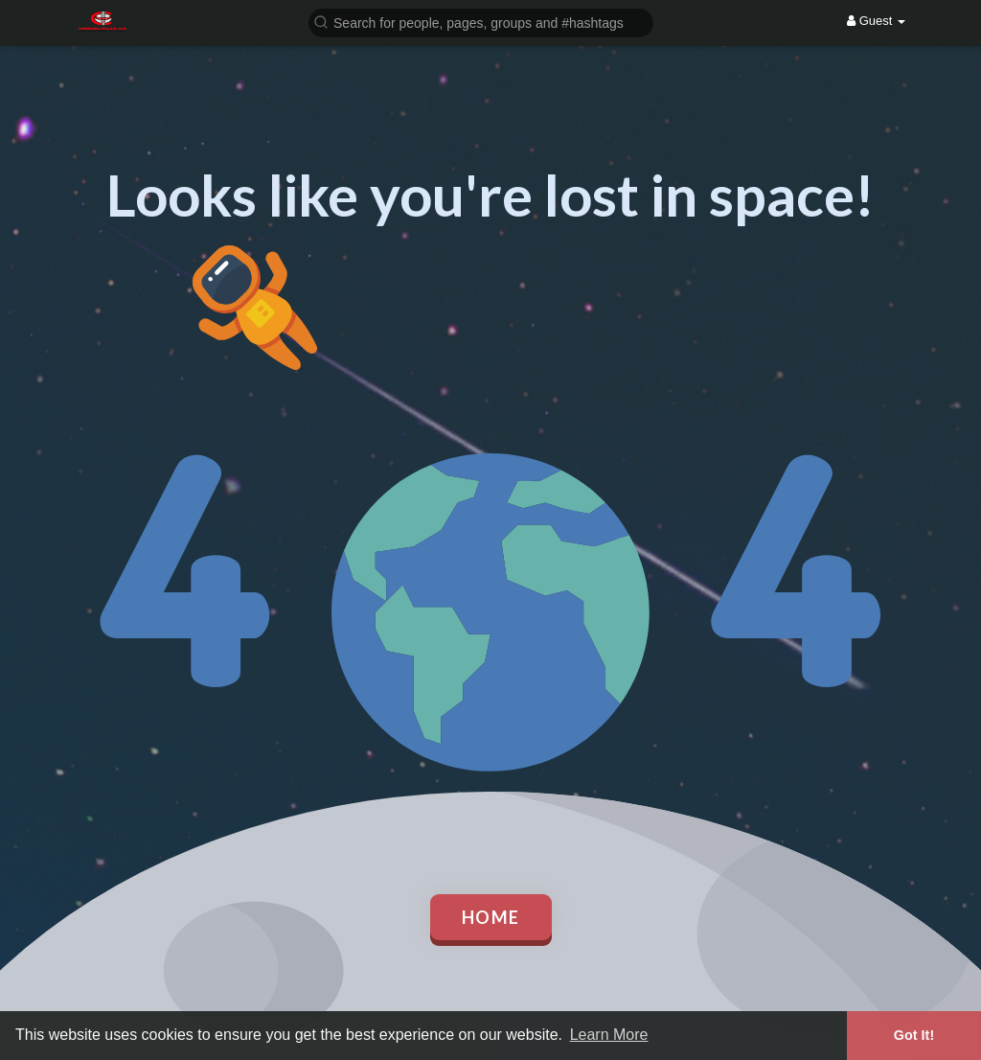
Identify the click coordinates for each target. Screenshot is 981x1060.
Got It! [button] (914, 1035)
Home (491, 917)
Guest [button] (876, 20)
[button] (481, 21)
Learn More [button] (609, 1034)
